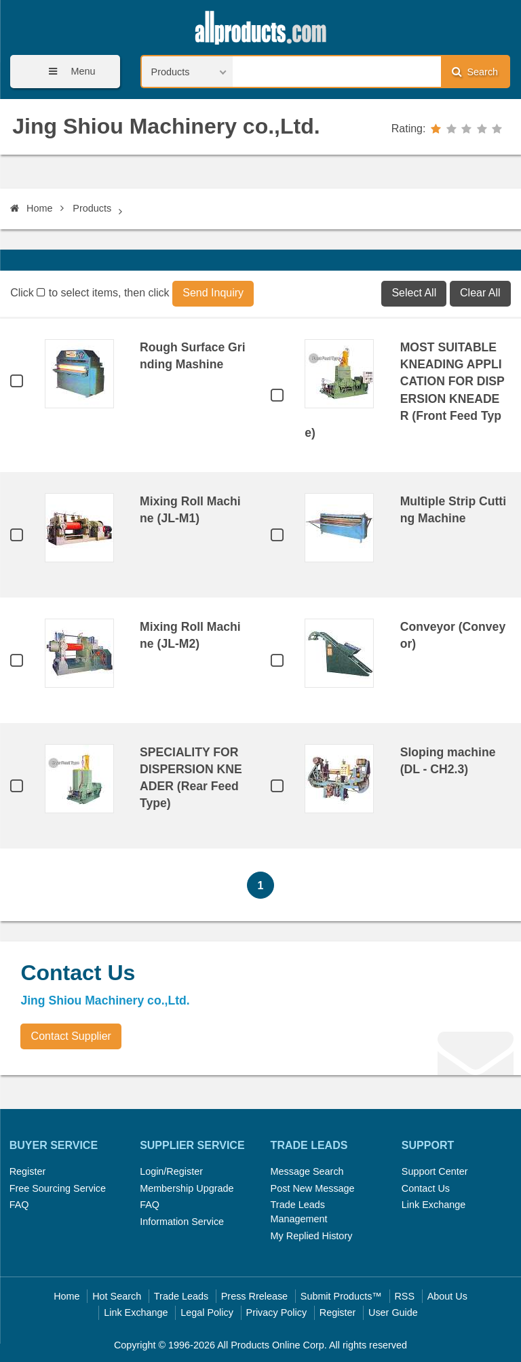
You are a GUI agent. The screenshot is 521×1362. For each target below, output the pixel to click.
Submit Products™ (341, 1296)
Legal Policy (206, 1312)
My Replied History (312, 1235)
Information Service (182, 1221)
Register (27, 1171)
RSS (404, 1296)
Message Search (307, 1171)
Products (92, 208)
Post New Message (313, 1188)
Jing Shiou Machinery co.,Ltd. (166, 126)
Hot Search (116, 1296)
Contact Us (426, 1188)
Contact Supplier (71, 1036)
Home (31, 208)
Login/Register (171, 1171)
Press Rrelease (254, 1296)
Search (475, 71)
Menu (67, 71)
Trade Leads (181, 1296)
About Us (447, 1296)
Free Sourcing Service (57, 1188)
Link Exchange (433, 1204)
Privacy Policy (276, 1312)
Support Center (435, 1171)
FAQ (19, 1204)
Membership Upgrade (186, 1188)
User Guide (393, 1312)
